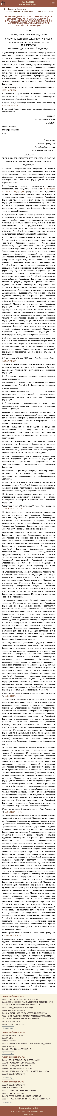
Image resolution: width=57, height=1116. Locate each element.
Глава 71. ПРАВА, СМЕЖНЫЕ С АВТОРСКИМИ (19, 1090)
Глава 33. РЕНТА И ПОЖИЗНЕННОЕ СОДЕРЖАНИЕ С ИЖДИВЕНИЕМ (27, 1044)
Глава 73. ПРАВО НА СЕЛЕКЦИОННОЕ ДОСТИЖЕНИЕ (21, 1096)
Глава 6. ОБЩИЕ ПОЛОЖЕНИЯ (13, 1024)
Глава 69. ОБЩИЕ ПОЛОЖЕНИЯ (13, 1085)
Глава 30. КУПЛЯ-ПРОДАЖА (12, 1035)
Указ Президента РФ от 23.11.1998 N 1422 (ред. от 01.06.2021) (29, 11)
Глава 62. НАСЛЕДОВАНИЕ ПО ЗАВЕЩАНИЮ (18, 1063)
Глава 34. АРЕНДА (9, 1046)
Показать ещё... (8, 1028)
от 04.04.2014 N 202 (13, 696)
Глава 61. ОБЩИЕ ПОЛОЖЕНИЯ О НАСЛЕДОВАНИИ (21, 1060)
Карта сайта (28, 1115)
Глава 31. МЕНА (7, 1038)
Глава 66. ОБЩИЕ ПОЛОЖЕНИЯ (13, 1074)
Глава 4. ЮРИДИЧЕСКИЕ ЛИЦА (13, 1010)
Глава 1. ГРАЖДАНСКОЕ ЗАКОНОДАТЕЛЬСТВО (20, 999)
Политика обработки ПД (28, 1108)
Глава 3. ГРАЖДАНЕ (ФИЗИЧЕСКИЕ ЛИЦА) (18, 1008)
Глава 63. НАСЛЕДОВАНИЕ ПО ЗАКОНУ (16, 1066)
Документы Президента (17, 9)
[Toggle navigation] (53, 3)
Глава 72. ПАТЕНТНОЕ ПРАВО (13, 1093)
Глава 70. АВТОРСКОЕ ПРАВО (13, 1088)
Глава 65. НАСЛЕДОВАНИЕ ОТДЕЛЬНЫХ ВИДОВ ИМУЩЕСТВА (25, 1071)
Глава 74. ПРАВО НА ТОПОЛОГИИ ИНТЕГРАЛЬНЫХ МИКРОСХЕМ (26, 1099)
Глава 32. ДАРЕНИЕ (9, 1041)
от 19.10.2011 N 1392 (10, 105)
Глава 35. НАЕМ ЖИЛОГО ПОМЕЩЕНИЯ (16, 1049)
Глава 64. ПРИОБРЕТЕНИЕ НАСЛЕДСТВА (17, 1068)
